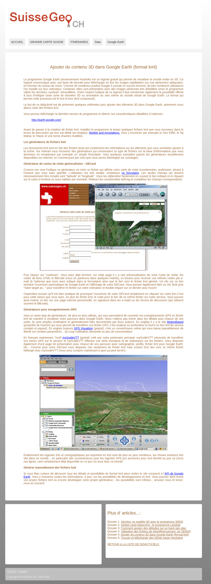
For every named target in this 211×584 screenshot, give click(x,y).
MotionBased (175, 322)
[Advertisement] (53, 534)
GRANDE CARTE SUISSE (46, 42)
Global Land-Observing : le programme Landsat (150, 525)
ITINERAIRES (79, 42)
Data (98, 42)
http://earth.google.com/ (46, 119)
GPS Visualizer (83, 328)
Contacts (12, 571)
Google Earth (115, 42)
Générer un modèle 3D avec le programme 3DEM (152, 521)
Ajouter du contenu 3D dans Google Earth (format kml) (155, 534)
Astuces (23, 571)
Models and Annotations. (104, 132)
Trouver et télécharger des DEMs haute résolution (152, 537)
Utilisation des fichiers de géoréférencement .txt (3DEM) (156, 531)
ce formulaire (130, 173)
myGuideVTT (70, 337)
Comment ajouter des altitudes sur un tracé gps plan (153, 528)
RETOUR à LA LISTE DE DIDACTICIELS (133, 544)
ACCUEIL (17, 42)
